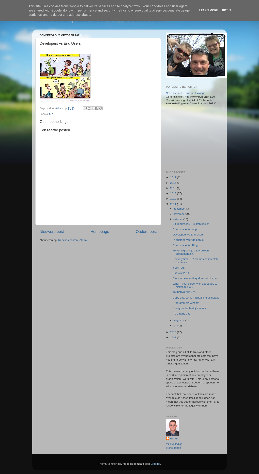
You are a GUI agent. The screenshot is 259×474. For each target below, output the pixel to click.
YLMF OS (179, 267)
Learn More (208, 10)
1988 (173, 337)
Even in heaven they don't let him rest (195, 278)
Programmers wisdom (186, 302)
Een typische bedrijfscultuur (189, 308)
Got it (226, 10)
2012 (173, 198)
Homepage (99, 231)
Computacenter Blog (185, 245)
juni (175, 325)
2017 (173, 177)
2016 (173, 182)
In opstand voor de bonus (188, 239)
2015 (173, 188)
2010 (173, 332)
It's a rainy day (181, 313)
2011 (173, 204)
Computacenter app (185, 229)
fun (51, 113)
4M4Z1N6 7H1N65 (184, 292)
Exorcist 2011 (181, 272)
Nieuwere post (51, 231)
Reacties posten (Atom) (72, 240)
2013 (173, 193)
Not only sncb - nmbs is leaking (185, 93)
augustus (179, 320)
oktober (178, 219)
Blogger (155, 463)
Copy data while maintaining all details (196, 297)
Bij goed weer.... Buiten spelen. (191, 223)
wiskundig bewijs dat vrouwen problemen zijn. (191, 252)
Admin (174, 438)
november (179, 213)
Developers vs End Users (188, 234)
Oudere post (146, 231)
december (179, 208)
